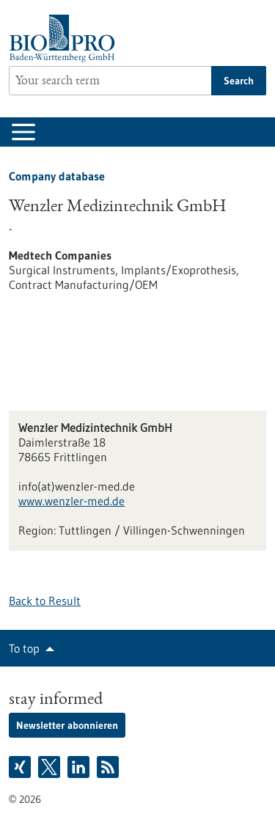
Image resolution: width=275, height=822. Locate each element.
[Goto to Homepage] (65, 38)
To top (24, 648)
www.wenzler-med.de (71, 500)
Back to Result (45, 600)
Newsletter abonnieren (67, 725)
